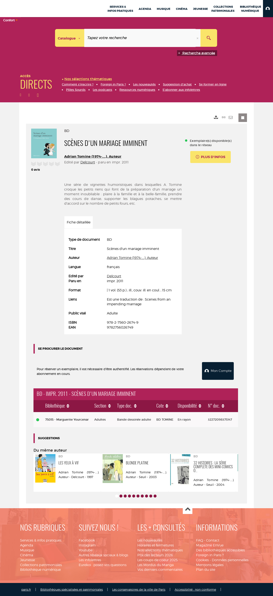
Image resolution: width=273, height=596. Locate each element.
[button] (268, 8)
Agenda (26, 545)
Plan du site (205, 569)
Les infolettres (90, 559)
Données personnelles (230, 559)
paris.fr (26, 589)
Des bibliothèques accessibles (220, 550)
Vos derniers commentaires (160, 569)
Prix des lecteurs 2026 (155, 554)
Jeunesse (27, 559)
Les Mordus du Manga (155, 564)
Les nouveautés (149, 540)
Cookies (202, 559)
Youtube (86, 550)
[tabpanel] (122, 283)
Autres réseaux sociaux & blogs (103, 554)
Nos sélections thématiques (160, 550)
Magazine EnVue (210, 545)
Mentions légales (210, 564)
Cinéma (26, 554)
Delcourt (87, 162)
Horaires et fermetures (155, 545)
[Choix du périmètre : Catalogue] (69, 38)
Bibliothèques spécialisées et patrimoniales (71, 589)
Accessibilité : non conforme (195, 589)
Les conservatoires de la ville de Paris (138, 589)
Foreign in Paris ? (210, 554)
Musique (27, 550)
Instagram (87, 545)
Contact (212, 540)
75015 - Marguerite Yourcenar (67, 419)
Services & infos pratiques (40, 540)
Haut (187, 509)
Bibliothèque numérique (40, 569)
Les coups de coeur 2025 (157, 559)
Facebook (87, 540)
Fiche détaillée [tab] (78, 222)
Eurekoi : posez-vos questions (102, 564)
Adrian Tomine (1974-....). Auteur (92, 156)
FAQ (199, 540)
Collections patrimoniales (41, 564)
